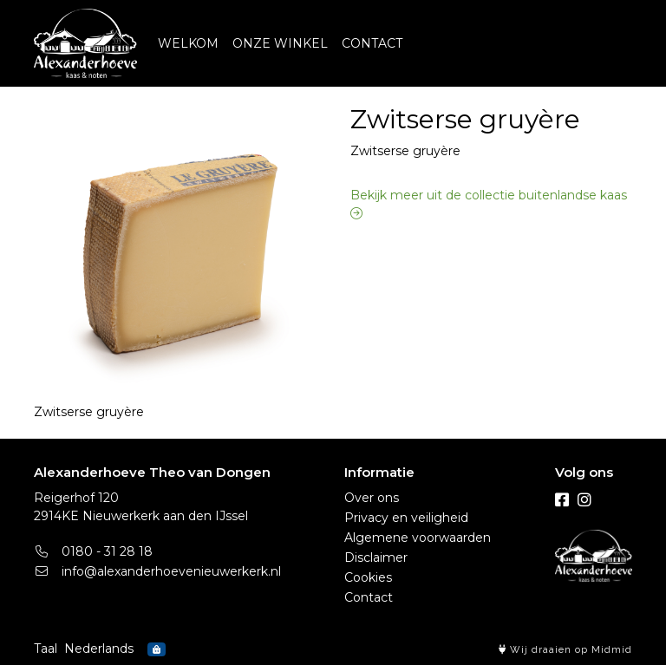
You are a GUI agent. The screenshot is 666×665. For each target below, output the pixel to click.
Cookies (368, 577)
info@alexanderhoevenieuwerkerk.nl (157, 571)
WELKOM (188, 43)
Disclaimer (376, 557)
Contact (368, 597)
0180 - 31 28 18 (93, 551)
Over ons (371, 497)
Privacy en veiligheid (406, 517)
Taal (45, 648)
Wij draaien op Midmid (565, 649)
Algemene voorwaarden (417, 537)
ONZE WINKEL (280, 43)
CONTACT (372, 43)
